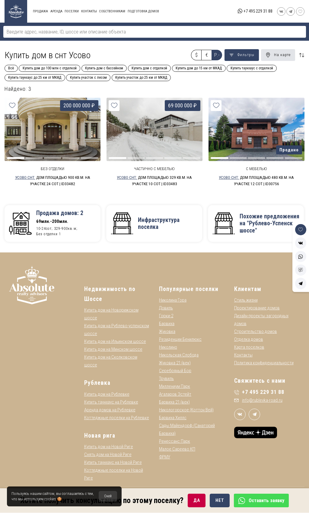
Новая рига (99, 435)
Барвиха (166, 324)
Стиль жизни (246, 300)
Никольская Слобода (179, 355)
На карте (278, 55)
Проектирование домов (257, 308)
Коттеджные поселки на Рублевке (116, 417)
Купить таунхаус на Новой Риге (113, 462)
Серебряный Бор (175, 371)
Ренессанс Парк (174, 441)
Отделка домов (248, 339)
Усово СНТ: (25, 177)
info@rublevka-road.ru (258, 400)
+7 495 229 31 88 (258, 11)
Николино (168, 347)
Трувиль (166, 379)
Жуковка (167, 331)
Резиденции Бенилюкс (180, 339)
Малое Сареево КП (177, 449)
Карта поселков (249, 347)
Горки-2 (166, 316)
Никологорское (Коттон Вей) (186, 410)
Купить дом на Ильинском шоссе (115, 341)
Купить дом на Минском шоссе (113, 349)
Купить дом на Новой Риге (108, 447)
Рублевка (97, 383)
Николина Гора (172, 300)
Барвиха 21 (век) (174, 402)
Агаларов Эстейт (175, 394)
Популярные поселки (188, 289)
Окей (108, 496)
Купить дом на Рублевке (106, 394)
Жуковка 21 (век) (175, 363)
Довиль (166, 308)
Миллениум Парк (174, 386)
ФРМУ (164, 457)
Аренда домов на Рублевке (109, 410)
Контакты (243, 355)
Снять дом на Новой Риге (108, 455)
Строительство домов (255, 331)
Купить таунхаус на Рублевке (111, 402)
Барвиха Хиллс (172, 418)
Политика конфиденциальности (264, 363)
